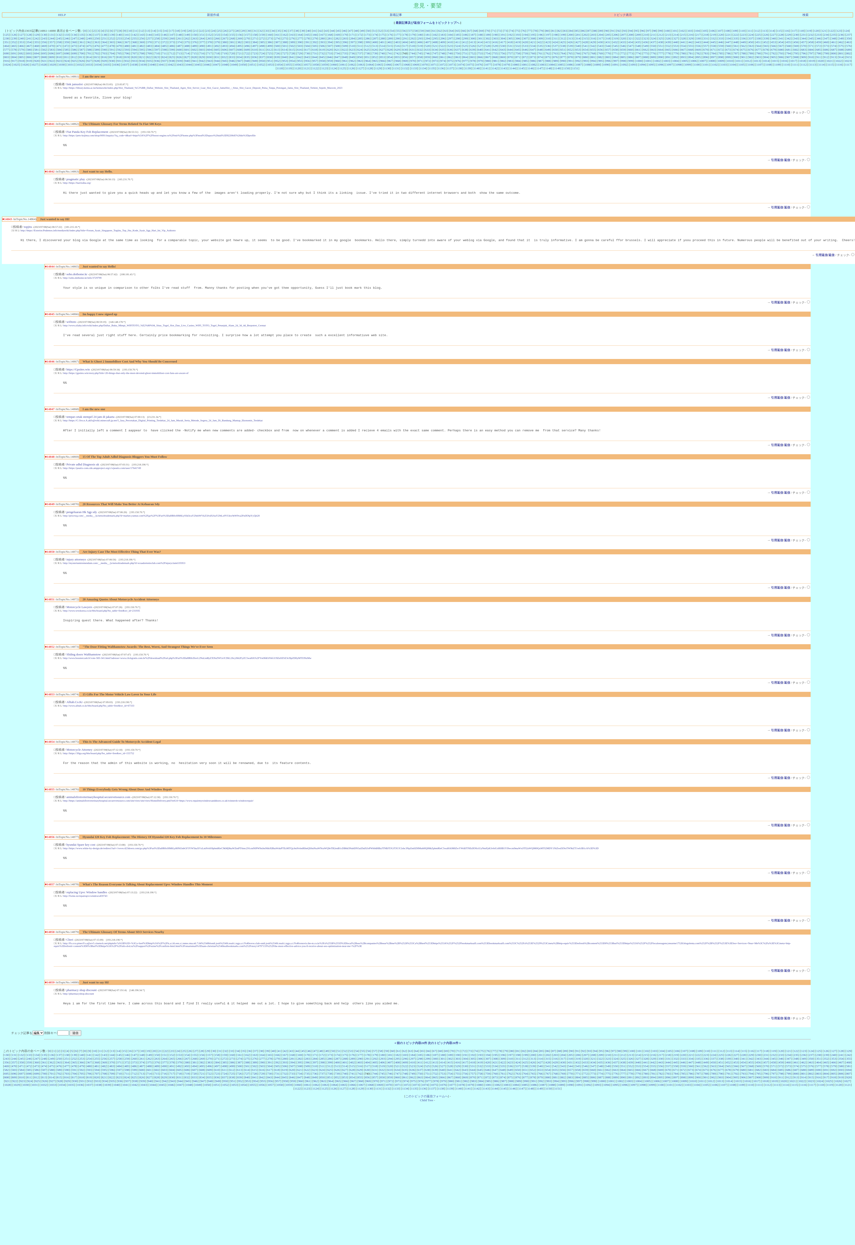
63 (445, 30)
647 (532, 49)
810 (59, 57)
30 (248, 30)
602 (194, 49)
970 (412, 61)
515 (389, 46)
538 (562, 46)
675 (743, 49)
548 (638, 46)
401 (382, 42)
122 (831, 30)
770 (608, 53)
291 (405, 38)
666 (675, 49)
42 (320, 30)
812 (74, 57)
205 (608, 34)
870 (510, 57)
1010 (730, 61)
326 (668, 38)
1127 (360, 68)
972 (427, 61)
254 (126, 38)
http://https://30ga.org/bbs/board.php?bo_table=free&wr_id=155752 (98, 763)
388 (284, 42)
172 (360, 34)
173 (367, 34)
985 (525, 61)
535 (540, 46)
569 (796, 46)
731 (314, 53)
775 (645, 53)
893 (683, 57)
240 (21, 38)
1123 (324, 68)
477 (104, 46)
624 (359, 49)
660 (630, 49)
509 (344, 46)
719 (224, 53)
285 (360, 38)
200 (570, 34)
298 (457, 38)
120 (816, 30)
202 (585, 34)
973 (435, 61)
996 (608, 61)
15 (159, 30)
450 (751, 42)
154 (224, 34)
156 (239, 34)
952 (277, 61)
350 (848, 38)
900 (735, 57)
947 (239, 61)
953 (284, 61)
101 (674, 30)
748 (442, 53)
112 (757, 30)
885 (623, 57)
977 (465, 61)
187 (472, 34)
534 (532, 46)
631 (412, 49)
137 (96, 34)
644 (510, 49)
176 (390, 34)
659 (623, 49)
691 (14, 53)
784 (713, 53)
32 (260, 30)
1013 (757, 61)
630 (405, 49)
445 (713, 42)
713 (179, 53)
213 (668, 34)
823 (157, 57)
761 (540, 53)
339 (766, 38)
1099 (688, 64)
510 (352, 46)
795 (796, 53)
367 (126, 42)
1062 (352, 64)
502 (292, 46)
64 (451, 30)
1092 (624, 64)
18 (177, 30)
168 (329, 34)
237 (848, 34)
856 (405, 57)
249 (89, 38)
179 (412, 34)
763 (555, 53)
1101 (706, 64)
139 (111, 34)
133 (66, 34)
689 (848, 49)
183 (442, 34)
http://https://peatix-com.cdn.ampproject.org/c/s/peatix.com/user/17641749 (102, 473)
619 (322, 49)
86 (582, 30)
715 (194, 53)
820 (134, 57)
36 (284, 30)
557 (705, 46)
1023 (847, 61)
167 (322, 34)
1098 (679, 64)
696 (51, 53)
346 (818, 38)
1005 (684, 61)
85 (576, 30)
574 (833, 46)
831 (217, 57)
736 (352, 53)
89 (600, 30)
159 (262, 34)
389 (292, 42)
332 (713, 38)
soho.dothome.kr (76, 277)
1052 (261, 64)
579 (21, 49)
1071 (433, 64)
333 (720, 38)
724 (262, 53)
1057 (306, 64)
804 (14, 57)
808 (44, 57)
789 (751, 53)
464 (6, 46)
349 (841, 38)
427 (578, 42)
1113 (813, 64)
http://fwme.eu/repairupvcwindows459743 (85, 907)
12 (141, 30)
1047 (216, 64)
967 (390, 61)
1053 (270, 64)
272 (262, 38)
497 (254, 46)
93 (624, 30)
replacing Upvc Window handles (86, 904)
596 (149, 49)
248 (81, 38)
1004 (675, 61)
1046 (207, 64)
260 (171, 38)
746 (427, 53)
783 (705, 53)
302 (488, 38)
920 (36, 61)
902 (751, 57)
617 (307, 49)
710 (157, 53)
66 (463, 30)
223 (743, 34)
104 (697, 30)
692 (21, 53)
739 (375, 53)
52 (380, 30)
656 (600, 49)
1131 (396, 68)
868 (495, 57)
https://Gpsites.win (78, 373)
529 (495, 46)
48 (356, 30)
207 (623, 34)
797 (811, 53)
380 (224, 42)
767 (585, 53)
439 (668, 42)
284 (352, 38)
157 (247, 34)
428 (585, 42)
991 (570, 61)
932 (127, 61)
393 (322, 42)
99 (660, 30)
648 (540, 49)
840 (284, 57)
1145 (521, 68)
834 (239, 57)
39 (302, 30)
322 (638, 38)
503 (299, 46)
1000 (639, 61)
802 (848, 53)
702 (96, 53)
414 (480, 42)
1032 (80, 64)
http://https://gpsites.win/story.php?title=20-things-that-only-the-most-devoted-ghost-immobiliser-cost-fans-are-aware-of (126, 377)
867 (487, 57)
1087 (579, 64)
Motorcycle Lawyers (79, 614)
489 (194, 46)
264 (202, 38)
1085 (560, 64)
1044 (189, 64)
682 (796, 49)
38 (296, 30)
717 (209, 53)
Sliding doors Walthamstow (83, 663)
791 (766, 53)
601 (187, 49)
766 (578, 53)
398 (360, 42)
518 (412, 46)
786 (728, 53)
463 (848, 42)
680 (781, 49)
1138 (459, 68)
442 (690, 42)
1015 (775, 61)
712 (171, 53)
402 (390, 42)
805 (21, 57)
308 (533, 38)
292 (412, 38)
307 (525, 38)
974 (442, 61)
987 (540, 61)
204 (600, 34)
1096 (660, 64)
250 (96, 38)
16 (165, 30)
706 (126, 53)
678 (766, 49)
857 (412, 57)
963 (360, 61)
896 (706, 57)
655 (593, 49)
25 (219, 30)
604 (209, 49)
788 (743, 53)
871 (517, 57)
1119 (288, 68)
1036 (116, 64)
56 (403, 30)
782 (698, 53)
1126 (351, 68)
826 (179, 57)
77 (529, 30)
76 (523, 30)
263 (194, 38)
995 (600, 61)
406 (420, 42)
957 (315, 61)
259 (164, 38)
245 (59, 38)
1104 (732, 64)
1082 (533, 64)
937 (164, 61)
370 (149, 42)
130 (44, 34)
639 (472, 49)
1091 (615, 64)
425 (562, 42)
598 (164, 49)
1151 (575, 68)
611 (262, 49)
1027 (34, 64)
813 (81, 57)
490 (202, 46)
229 (788, 34)
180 (420, 34)
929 (104, 61)
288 (382, 38)
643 (502, 49)
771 (615, 53)
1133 (414, 68)
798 (818, 53)
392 (314, 42)
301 (480, 38)
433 (623, 42)
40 (308, 30)
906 (781, 57)
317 (600, 38)
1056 (297, 64)
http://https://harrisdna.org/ (77, 184)
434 (630, 42)
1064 (370, 64)
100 (667, 30)
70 (487, 30)
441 (683, 42)
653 (578, 49)
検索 (805, 15)
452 (766, 42)
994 (593, 61)
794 (788, 53)
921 (44, 61)
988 (548, 61)
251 (104, 38)
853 (382, 57)
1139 (468, 68)
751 (465, 53)
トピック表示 (623, 15)
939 (179, 61)
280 (322, 38)
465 (14, 46)
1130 (387, 68)
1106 (750, 64)
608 (239, 49)
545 (615, 46)
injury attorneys (76, 566)
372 (164, 42)
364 (104, 42)
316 (593, 38)
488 (187, 46)
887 (638, 57)
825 (171, 57)
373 (171, 42)
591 (111, 49)
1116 (839, 64)
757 (510, 53)
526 (472, 46)
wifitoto (71, 325)
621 (337, 49)
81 (553, 30)
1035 (107, 64)
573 (826, 46)
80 (547, 30)
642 (495, 49)
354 (29, 42)
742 (397, 53)
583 (51, 49)
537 (555, 46)
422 (540, 42)
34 (272, 30)
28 (237, 30)
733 (329, 53)
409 (442, 42)
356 (44, 42)
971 (420, 61)
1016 (784, 61)
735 (344, 53)
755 (495, 53)
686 (826, 49)
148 (179, 34)
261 (179, 38)
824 (164, 57)
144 (149, 34)
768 (593, 53)
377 (202, 42)
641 (487, 49)
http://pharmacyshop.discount (78, 1007)
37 (290, 30)
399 (367, 42)
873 (533, 57)
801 (841, 53)
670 (705, 49)
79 (541, 30)
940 (187, 61)
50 (368, 30)
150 (194, 34)
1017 (793, 61)
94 (630, 30)
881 (593, 57)
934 (142, 61)
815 (96, 57)
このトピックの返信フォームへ (426, 1110)
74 (511, 30)
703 (104, 53)
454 (781, 42)
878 (570, 57)
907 (788, 57)
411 (457, 42)
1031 (70, 64)
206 (615, 34)
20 (189, 30)
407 (427, 42)
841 (292, 57)
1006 (693, 61)
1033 (89, 64)
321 (630, 38)
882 (600, 57)
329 (690, 38)
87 (588, 30)
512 (367, 46)
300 (472, 38)
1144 (513, 68)
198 (555, 34)
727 (284, 53)
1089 (597, 64)
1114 (822, 64)
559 (720, 46)
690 (6, 53)
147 (171, 34)
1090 (606, 64)
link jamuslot (74, 84)
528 (487, 46)
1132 (405, 68)
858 (420, 57)
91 (612, 30)
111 (749, 30)
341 (781, 38)
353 (21, 42)
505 (314, 46)
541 (585, 46)
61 (433, 30)
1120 (297, 68)
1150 (566, 68)
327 (675, 38)
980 (488, 61)
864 (465, 57)
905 (773, 57)
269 (239, 38)
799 (826, 53)
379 (217, 42)
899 (728, 57)
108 (727, 30)
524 (457, 46)
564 (758, 46)
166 (314, 34)
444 (705, 42)
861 (442, 57)
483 (149, 46)
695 (44, 53)
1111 (795, 64)
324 (653, 38)
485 (164, 46)
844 (314, 57)
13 (147, 30)
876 (555, 57)
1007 (703, 61)
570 (803, 46)
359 (66, 42)
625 (367, 49)
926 (81, 61)
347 (826, 38)
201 (578, 34)
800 (833, 53)
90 (606, 30)
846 (329, 57)
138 (104, 34)
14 (153, 30)
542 (593, 46)
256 (141, 38)
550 (653, 46)
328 (683, 38)
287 (375, 38)
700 (81, 53)
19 (183, 30)
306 (517, 38)
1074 (461, 64)
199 (563, 34)
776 (653, 53)
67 (469, 30)
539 (570, 46)
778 (668, 53)
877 (562, 57)
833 (232, 57)
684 (811, 49)
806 (29, 57)
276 (292, 38)
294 (427, 38)
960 (337, 61)
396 (344, 42)
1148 (548, 68)
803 (6, 57)
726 (277, 53)
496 (247, 46)
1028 (43, 64)
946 (232, 61)
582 (44, 49)
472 (66, 46)
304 (502, 38)
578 (14, 49)
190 (495, 34)
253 (119, 38)
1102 (714, 64)
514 (382, 46)
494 (232, 46)
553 (675, 46)
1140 (477, 68)
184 (450, 34)
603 (202, 49)
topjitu (28, 229)
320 (623, 38)
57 (410, 30)
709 (149, 53)
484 (157, 46)
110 (742, 30)
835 (247, 57)
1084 (552, 64)
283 (344, 38)
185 (457, 34)
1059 (325, 64)
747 (435, 53)
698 (66, 53)
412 (465, 42)
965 (375, 61)
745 (420, 53)
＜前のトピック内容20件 (410, 1057)
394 (329, 42)
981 (495, 61)
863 (457, 57)
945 (224, 61)
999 (630, 61)
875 (547, 57)
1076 (479, 64)
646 (525, 49)
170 (344, 34)
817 (111, 57)
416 (495, 42)
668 (690, 49)
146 (164, 34)
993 (585, 61)
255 (134, 38)
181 (427, 34)
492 (217, 46)
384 (254, 42)
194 (525, 34)
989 (555, 61)
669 (698, 49)
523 (450, 46)
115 (779, 30)
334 (728, 38)
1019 (811, 61)
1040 (152, 64)
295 (435, 38)
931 (119, 61)
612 (269, 49)
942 (202, 61)
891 (668, 57)
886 (630, 57)
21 (195, 30)
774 (638, 53)
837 (262, 57)
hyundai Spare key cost (80, 856)
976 (457, 61)
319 (615, 38)
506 (322, 46)
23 (207, 30)
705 (119, 53)
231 (803, 34)
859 (427, 57)
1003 (666, 61)
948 (247, 61)
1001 (648, 61)
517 (405, 46)
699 (74, 53)
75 (517, 30)
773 (630, 53)
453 (773, 42)
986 (533, 61)
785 (720, 53)
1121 (306, 68)
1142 (495, 68)
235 (833, 34)
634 (435, 49)
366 (119, 42)
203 (593, 34)
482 (141, 46)
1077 (488, 64)
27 (231, 30)
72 (499, 30)
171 (352, 34)
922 (51, 61)
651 (562, 49)
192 (510, 34)
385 (262, 42)
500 (277, 46)
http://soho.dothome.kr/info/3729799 (82, 280)
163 (292, 34)
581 (36, 49)
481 (134, 46)
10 (129, 30)
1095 (651, 64)
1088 (588, 64)
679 (773, 49)
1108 (768, 64)
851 (367, 57)
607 (232, 49)
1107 (759, 64)
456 (796, 42)
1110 (786, 64)
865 (472, 57)
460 (826, 42)
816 (104, 57)
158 (254, 34)
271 (254, 38)
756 (502, 53)
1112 (804, 64)
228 (781, 34)
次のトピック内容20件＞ (444, 1057)
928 (97, 61)
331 (705, 38)
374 (179, 42)
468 (36, 46)
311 (555, 38)
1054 (279, 64)
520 (427, 46)
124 (846, 30)
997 (615, 61)
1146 (530, 68)
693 (29, 53)
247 (74, 38)
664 (660, 49)
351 (6, 42)
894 (690, 57)
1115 (830, 64)
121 (824, 30)
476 (96, 46)
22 (201, 30)
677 (758, 49)
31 (255, 30)
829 (202, 57)
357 (51, 42)
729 (299, 53)
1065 (379, 64)
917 (14, 61)
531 (510, 46)
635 (442, 49)
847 (337, 57)
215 (683, 34)
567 (781, 46)
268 (232, 38)
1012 (748, 61)
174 (375, 34)
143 (141, 34)
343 (796, 38)
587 (81, 49)
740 (382, 53)
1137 (450, 68)
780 (683, 53)
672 (720, 49)
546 (623, 46)
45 (338, 30)
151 (202, 34)
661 (638, 49)
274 (277, 38)
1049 (234, 64)
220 (720, 34)
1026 (25, 64)
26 (225, 30)
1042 (170, 64)
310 (547, 38)
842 (299, 57)
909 (803, 57)
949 (254, 61)
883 (608, 57)
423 (547, 42)
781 (690, 53)
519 (420, 46)
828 (194, 57)
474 (81, 46)
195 (533, 34)
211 (653, 34)
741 (389, 53)
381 (232, 42)
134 (74, 34)
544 (608, 46)
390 (299, 42)
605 (217, 49)
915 (848, 57)
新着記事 (396, 15)
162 (284, 34)
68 (475, 30)
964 (367, 61)
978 (473, 61)
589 (96, 49)
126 (14, 34)
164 (299, 34)
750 (457, 53)
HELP (62, 15)
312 (562, 38)
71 (493, 30)
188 (480, 34)
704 (111, 53)
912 (826, 57)
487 (179, 46)
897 (713, 57)
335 (735, 38)
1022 (838, 61)
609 (247, 49)
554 (683, 46)
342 (788, 38)
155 (232, 34)
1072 (443, 64)
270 (247, 38)
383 (247, 42)
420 (525, 42)
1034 (98, 64)
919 (29, 61)
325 (660, 38)
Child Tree (426, 1114)
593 (126, 49)
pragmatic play (75, 180)
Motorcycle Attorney (79, 759)
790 (758, 53)
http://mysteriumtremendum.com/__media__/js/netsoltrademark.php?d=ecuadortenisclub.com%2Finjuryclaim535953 (124, 570)
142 (134, 34)
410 (450, 42)
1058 (316, 64)
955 (300, 61)
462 (841, 42)
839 (277, 57)
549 (645, 46)
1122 (315, 68)
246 (66, 38)
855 (397, 57)
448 (735, 42)
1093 (633, 64)
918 (21, 61)
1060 (334, 64)
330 (698, 38)
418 (510, 42)
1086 (569, 64)
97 (648, 30)
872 (525, 57)
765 (570, 53)
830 (209, 57)
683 (803, 49)
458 (811, 42)
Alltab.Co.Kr (74, 711)
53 (386, 30)
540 (578, 46)
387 (277, 42)
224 (751, 34)
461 (833, 42)
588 (89, 49)
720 (232, 53)
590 (104, 49)
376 (194, 42)
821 (141, 57)
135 (81, 34)
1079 (506, 64)
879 (578, 57)
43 (326, 30)
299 (465, 38)
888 (645, 57)
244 (51, 38)
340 (773, 38)
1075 (470, 64)
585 (66, 49)
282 (337, 38)
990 (563, 61)
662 (645, 49)
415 (487, 42)
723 (254, 53)
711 (164, 53)
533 (525, 46)
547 (630, 46)
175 (382, 34)
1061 (343, 64)
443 (698, 42)
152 (209, 34)
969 (405, 61)
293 (420, 38)
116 (787, 30)
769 (600, 53)
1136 (441, 68)
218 (705, 34)
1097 (669, 64)
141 (126, 34)
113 (764, 30)
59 (421, 30)
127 (21, 34)
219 (713, 34)
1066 (388, 64)
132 (59, 34)
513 (375, 46)
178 (405, 34)
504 (307, 46)
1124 (333, 68)
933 (134, 61)
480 (126, 46)
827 (187, 57)
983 (510, 61)
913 (833, 57)
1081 (524, 64)
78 (535, 30)
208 (630, 34)
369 (141, 42)
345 (811, 38)
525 (465, 46)
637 (457, 49)
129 (36, 34)
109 (734, 30)
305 (510, 38)
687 (833, 49)
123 (839, 30)
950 (262, 61)
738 (367, 53)
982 (503, 61)
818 (119, 57)
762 (547, 53)
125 (6, 34)
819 (126, 57)
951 (269, 61)
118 (801, 30)
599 (171, 49)
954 (292, 61)
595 (141, 49)
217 (698, 34)
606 (224, 49)
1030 (61, 64)
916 (6, 61)
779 (675, 53)
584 (59, 49)
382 (239, 42)
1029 (52, 64)
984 (518, 61)
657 (608, 49)
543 (600, 46)
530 (502, 46)
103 (689, 30)
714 (186, 53)
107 (720, 30)
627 (382, 49)
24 (213, 30)
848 (344, 57)
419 (517, 42)
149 (187, 34)
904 (766, 57)
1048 (225, 64)
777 (660, 53)
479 (119, 46)
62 (439, 30)
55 (398, 30)
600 (179, 49)
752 (472, 53)
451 (758, 42)
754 (487, 53)
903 (758, 57)
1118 (280, 68)
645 (517, 49)
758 (517, 53)
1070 (424, 64)
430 (600, 42)
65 (457, 30)
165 (307, 34)
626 (375, 49)
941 (194, 61)
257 (149, 38)
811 (66, 57)
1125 (342, 68)
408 (435, 42)
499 (269, 46)
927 (89, 61)
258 (157, 38)
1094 (642, 64)
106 (712, 30)
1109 (777, 64)
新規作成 (213, 15)
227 (773, 34)
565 (766, 46)
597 (157, 49)
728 (292, 53)
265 (209, 38)
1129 (378, 68)
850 (360, 57)
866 (480, 57)
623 (352, 49)
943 (209, 61)
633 (427, 49)
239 (14, 38)
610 (254, 49)
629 (397, 49)
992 (578, 61)
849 (352, 57)
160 (269, 34)
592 (119, 49)
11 (135, 30)
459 (818, 42)
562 (743, 46)
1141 (485, 68)
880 (585, 57)
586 (74, 49)
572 (818, 46)
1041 (161, 64)
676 (751, 49)
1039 (143, 64)
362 (89, 42)
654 (585, 49)
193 (517, 34)
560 (728, 46)
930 (111, 61)
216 (690, 34)
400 (375, 42)
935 (149, 61)
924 (66, 61)
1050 (243, 64)
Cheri (69, 952)
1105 (742, 64)
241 (29, 38)
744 (412, 53)
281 (329, 38)
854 (389, 57)
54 (392, 30)
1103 (724, 64)
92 (618, 30)
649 (547, 49)
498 (262, 46)
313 (570, 38)
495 (239, 46)
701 (89, 53)
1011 (739, 61)
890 (660, 57)
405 (412, 42)
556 (698, 46)
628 (389, 49)
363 (96, 42)
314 (578, 38)
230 (796, 34)
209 (638, 34)
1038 (134, 64)
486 (171, 46)
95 (636, 30)
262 (187, 38)
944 (217, 61)
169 (337, 34)
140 (119, 34)
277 (299, 38)
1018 (802, 61)
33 (266, 30)
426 (570, 42)
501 (284, 46)
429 (593, 42)
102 (682, 30)
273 (269, 38)
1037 (125, 64)
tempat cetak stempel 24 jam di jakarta (90, 421)
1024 (7, 64)
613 (277, 49)
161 (277, 34)
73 (505, 30)
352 (14, 42)
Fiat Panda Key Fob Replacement (87, 132)
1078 (497, 64)
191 (502, 34)
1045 (197, 64)
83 (564, 30)
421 (532, 42)
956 (307, 61)
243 (44, 38)
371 (157, 42)
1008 (712, 61)
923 (59, 61)
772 (623, 53)
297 (450, 38)
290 (397, 38)
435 (638, 42)
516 (397, 46)
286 (367, 38)
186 (465, 34)
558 (713, 46)
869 (502, 57)
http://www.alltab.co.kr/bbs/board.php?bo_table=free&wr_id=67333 (98, 714)
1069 (415, 64)
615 (292, 49)
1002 (657, 61)
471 (59, 46)
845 (322, 57)
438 (660, 42)
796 (803, 53)
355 (36, 42)
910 (811, 57)
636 (450, 49)
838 (269, 57)
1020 (820, 61)
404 (405, 42)
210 (645, 34)
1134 (423, 68)
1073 (452, 64)
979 (480, 61)
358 (59, 42)
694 (36, 53)
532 (517, 46)
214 (675, 34)
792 (773, 53)
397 (352, 42)
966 (382, 61)
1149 (557, 68)
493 (224, 46)
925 (74, 61)
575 (841, 46)
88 (594, 30)
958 (322, 61)
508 (337, 46)
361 (81, 42)
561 (735, 46)
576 (848, 46)
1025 (16, 64)
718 (217, 53)
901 (743, 57)
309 (540, 38)
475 (89, 46)
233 (818, 34)
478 (111, 46)
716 (202, 53)
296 (442, 38)
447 (728, 42)
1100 (697, 64)
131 (51, 34)
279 (314, 38)
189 (488, 34)
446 (720, 42)
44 (332, 30)
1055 (288, 64)
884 (615, 57)
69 (481, 30)
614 (284, 49)
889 (653, 57)
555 (690, 46)
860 (435, 57)
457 (803, 42)
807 (36, 57)
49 (362, 30)
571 (811, 46)
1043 (179, 64)
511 (360, 46)
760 (532, 53)
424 (555, 42)
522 (442, 46)
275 (284, 38)
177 (397, 34)
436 (645, 42)
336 (743, 38)
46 (344, 30)
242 (36, 38)
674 (735, 49)
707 (134, 53)
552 (668, 46)
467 (29, 46)
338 (758, 38)
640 (480, 49)
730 (307, 53)
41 (314, 30)
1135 (432, 68)
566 (773, 46)
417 (502, 42)
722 (247, 53)
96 (642, 30)
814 (89, 57)
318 (608, 38)
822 (149, 57)
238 (6, 38)
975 (450, 61)
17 (171, 30)
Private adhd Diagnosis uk (82, 470)
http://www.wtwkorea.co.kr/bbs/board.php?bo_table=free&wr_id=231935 (101, 618)
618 (314, 49)
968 (397, 61)
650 (555, 49)
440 (675, 42)
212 (660, 34)
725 (269, 53)
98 (654, 30)
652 (570, 49)
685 (818, 49)
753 (480, 53)
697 (59, 53)
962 (352, 61)
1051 (252, 64)
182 (435, 34)
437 (653, 42)
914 (841, 57)
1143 (503, 68)
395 (337, 42)
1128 (369, 68)
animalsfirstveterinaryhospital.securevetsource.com (98, 807)
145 (157, 34)
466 (21, 46)
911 (818, 57)
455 (788, 42)
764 (562, 53)
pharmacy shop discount (81, 1003)
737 (359, 53)
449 (743, 42)
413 (472, 42)
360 (74, 42)
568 (788, 46)
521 (435, 46)
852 (375, 57)
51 (374, 30)
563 (751, 46)
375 (187, 42)
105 (705, 30)
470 (51, 46)
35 (278, 30)
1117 (848, 64)
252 (111, 38)
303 (495, 38)
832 (224, 57)
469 (44, 46)
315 (585, 38)
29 (243, 30)
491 (209, 46)
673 (728, 49)
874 (540, 57)
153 (217, 34)
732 (322, 53)
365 (111, 42)
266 (217, 38)
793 (781, 53)
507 (329, 46)
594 (134, 49)
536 (547, 46)
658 (615, 49)
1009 (721, 61)
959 (330, 61)
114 (772, 30)
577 (6, 49)
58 (416, 30)
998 (623, 61)
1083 (542, 64)
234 (826, 34)
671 (713, 49)
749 (450, 53)
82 (559, 30)
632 (420, 49)
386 (269, 42)
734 (337, 53)
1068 (406, 64)
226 (766, 34)
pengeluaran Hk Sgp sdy (81, 518)
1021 (829, 61)
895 (698, 57)
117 (794, 30)
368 (134, 42)
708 (141, 53)
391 (307, 42)
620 (329, 49)
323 (645, 38)
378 (209, 42)
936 (157, 61)
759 (525, 53)
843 (307, 57)
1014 (766, 61)
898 (720, 57)
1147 (539, 68)
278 (307, 38)
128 (29, 34)
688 (841, 49)
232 (811, 34)
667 (683, 49)
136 (89, 34)
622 (344, 49)
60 (427, 30)
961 (345, 61)
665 (668, 49)
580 (29, 49)
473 (74, 46)
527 (480, 46)
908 (796, 57)
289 (390, 38)
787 (735, 53)
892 (675, 57)
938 (172, 61)
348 (833, 38)
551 (660, 46)
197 (547, 34)
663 (653, 49)
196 (540, 34)
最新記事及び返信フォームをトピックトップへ (427, 23)
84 (571, 30)
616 (299, 49)
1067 (397, 64)
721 (239, 53)
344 (803, 38)
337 (751, 38)
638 (465, 49)
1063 (361, 64)
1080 (515, 64)
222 (735, 34)
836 (254, 57)
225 (758, 34)
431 (608, 42)
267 (224, 38)
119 (809, 30)
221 (728, 34)
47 (350, 30)
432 (615, 42)
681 (788, 49)
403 (397, 42)
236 (841, 34)
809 (51, 57)
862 (450, 57)
